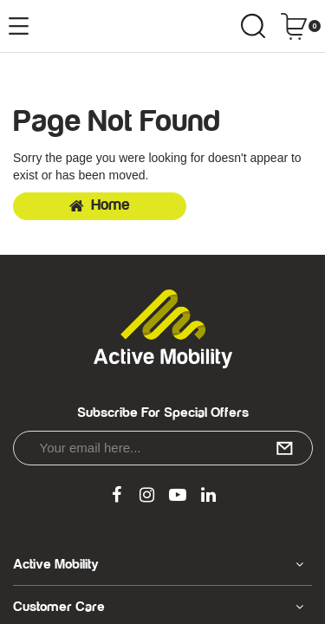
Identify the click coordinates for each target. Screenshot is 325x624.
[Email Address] (163, 448)
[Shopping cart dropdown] (300, 26)
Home (99, 205)
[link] (116, 496)
